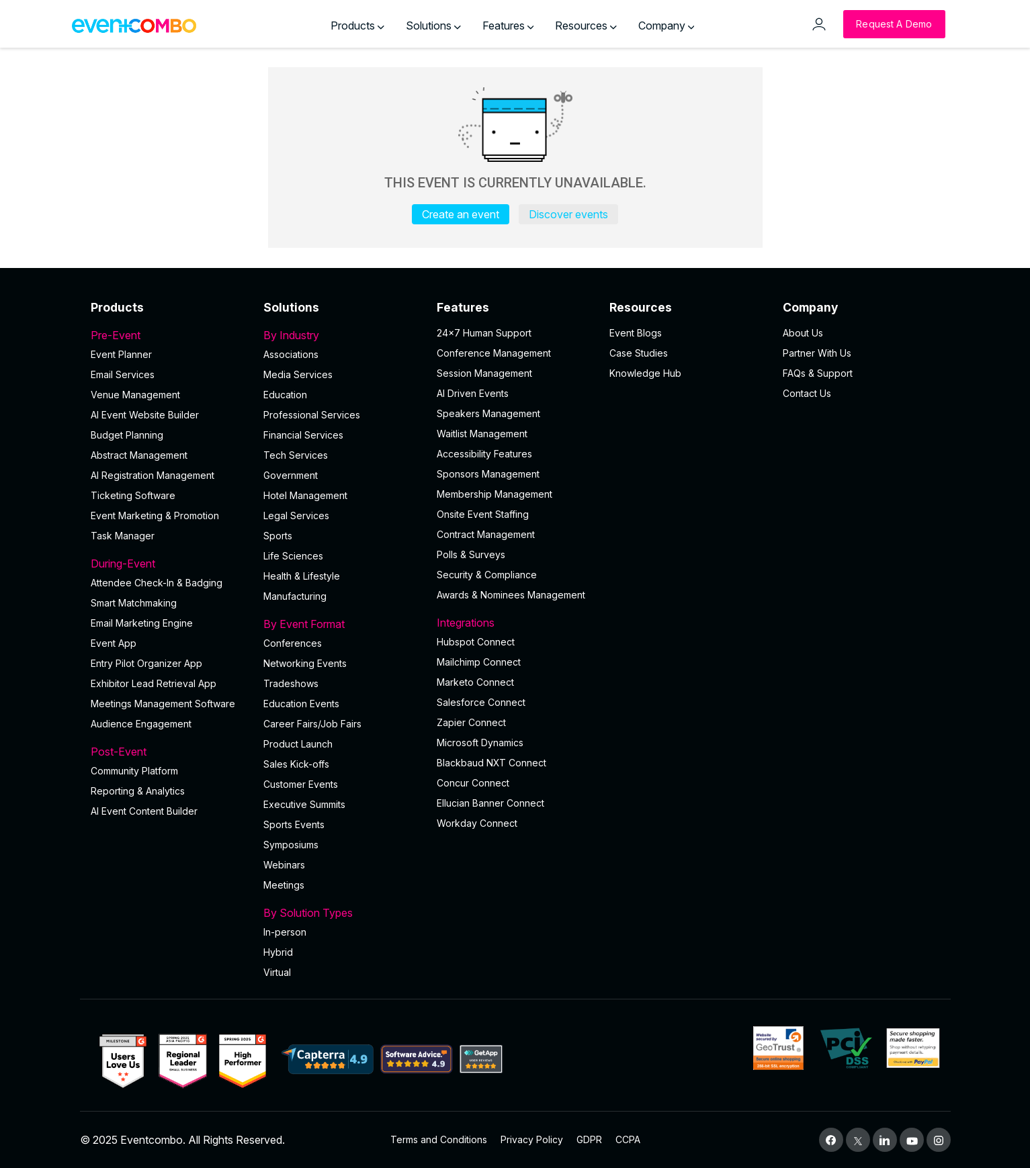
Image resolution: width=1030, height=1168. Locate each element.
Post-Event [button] (169, 751)
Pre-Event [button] (169, 335)
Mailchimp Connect (479, 662)
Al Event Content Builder (144, 811)
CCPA (627, 1139)
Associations (290, 354)
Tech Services (295, 455)
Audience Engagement (141, 723)
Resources (586, 25)
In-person (284, 932)
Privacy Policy (532, 1139)
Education (285, 394)
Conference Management (494, 353)
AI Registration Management (152, 475)
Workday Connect (477, 823)
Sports (277, 535)
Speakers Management (488, 413)
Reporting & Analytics (138, 791)
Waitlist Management (482, 433)
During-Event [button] (169, 563)
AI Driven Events (473, 393)
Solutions (433, 25)
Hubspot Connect (476, 641)
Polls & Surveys (471, 554)
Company (666, 25)
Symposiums (290, 844)
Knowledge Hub (645, 373)
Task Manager (123, 535)
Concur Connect (473, 783)
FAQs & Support (818, 373)
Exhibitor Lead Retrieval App (153, 683)
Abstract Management (139, 455)
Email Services (123, 374)
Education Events (301, 703)
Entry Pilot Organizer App (146, 663)
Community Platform (134, 770)
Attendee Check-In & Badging (156, 582)
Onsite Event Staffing (483, 514)
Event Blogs (635, 333)
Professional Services (311, 414)
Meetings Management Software (163, 703)
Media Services (298, 374)
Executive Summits (304, 804)
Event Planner (121, 354)
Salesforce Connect (481, 702)
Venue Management (135, 394)
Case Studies (638, 353)
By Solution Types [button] (342, 912)
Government (290, 475)
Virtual (277, 972)
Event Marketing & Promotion (155, 515)
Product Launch (298, 744)
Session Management (484, 373)
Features (508, 25)
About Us (803, 333)
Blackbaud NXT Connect (491, 762)
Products (357, 25)
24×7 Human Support (484, 333)
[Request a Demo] (894, 24)
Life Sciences (293, 555)
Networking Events (305, 663)
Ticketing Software (133, 495)
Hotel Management (305, 495)
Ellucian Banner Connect (490, 803)
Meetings (283, 885)
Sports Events (294, 824)
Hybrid (278, 952)
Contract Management (486, 534)
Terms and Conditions (438, 1139)
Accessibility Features (484, 453)
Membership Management (494, 494)
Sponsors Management (488, 474)
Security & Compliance (487, 574)
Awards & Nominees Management (511, 594)
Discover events (568, 214)
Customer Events (300, 784)
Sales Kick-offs (296, 764)
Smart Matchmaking (134, 603)
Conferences (292, 643)
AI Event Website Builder (145, 414)
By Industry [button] (342, 335)
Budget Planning (127, 435)
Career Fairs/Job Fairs (312, 723)
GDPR (589, 1139)
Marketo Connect (475, 682)
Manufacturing (295, 596)
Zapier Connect (471, 722)
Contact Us (807, 393)
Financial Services (303, 435)
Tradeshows (290, 683)
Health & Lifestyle (301, 576)
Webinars (284, 864)
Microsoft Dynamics (480, 742)
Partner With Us (817, 353)
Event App (113, 643)
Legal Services (296, 515)
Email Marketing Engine (142, 623)
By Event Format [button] (342, 624)
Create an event (460, 214)
